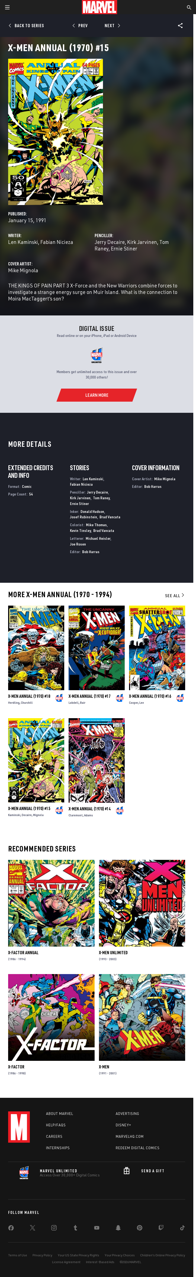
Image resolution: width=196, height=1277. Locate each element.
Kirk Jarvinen (142, 242)
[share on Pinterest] (139, 1229)
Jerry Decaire (110, 242)
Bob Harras (90, 551)
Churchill (27, 703)
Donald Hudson (92, 511)
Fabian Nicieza (56, 242)
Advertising (127, 1113)
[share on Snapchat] (118, 1229)
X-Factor (16, 1067)
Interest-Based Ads (100, 1262)
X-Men (104, 1067)
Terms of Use (17, 1255)
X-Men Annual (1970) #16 (150, 696)
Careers (54, 1136)
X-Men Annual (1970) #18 (29, 696)
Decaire (27, 815)
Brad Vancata (109, 516)
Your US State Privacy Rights (78, 1255)
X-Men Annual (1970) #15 (29, 808)
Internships (58, 1148)
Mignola (38, 815)
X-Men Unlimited (113, 952)
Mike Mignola (23, 270)
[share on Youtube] (96, 1229)
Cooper (133, 703)
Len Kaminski (23, 242)
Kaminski (14, 815)
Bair (82, 703)
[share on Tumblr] (75, 1229)
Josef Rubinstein (83, 516)
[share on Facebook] (11, 1229)
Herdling (14, 703)
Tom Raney (101, 497)
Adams (88, 815)
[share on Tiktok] (182, 1229)
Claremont (76, 815)
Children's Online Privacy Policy (162, 1255)
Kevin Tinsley (80, 530)
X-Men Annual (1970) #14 (90, 808)
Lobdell (74, 703)
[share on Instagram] (54, 1229)
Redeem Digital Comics (138, 1148)
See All (175, 595)
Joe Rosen (78, 544)
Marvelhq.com (130, 1136)
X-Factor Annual (23, 952)
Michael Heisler (98, 538)
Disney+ (123, 1125)
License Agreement (66, 1262)
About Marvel (59, 1113)
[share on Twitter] (32, 1229)
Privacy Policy (42, 1255)
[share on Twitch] (161, 1229)
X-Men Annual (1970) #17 (90, 696)
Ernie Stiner (124, 248)
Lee (141, 703)
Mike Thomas (96, 524)
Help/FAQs (56, 1125)
